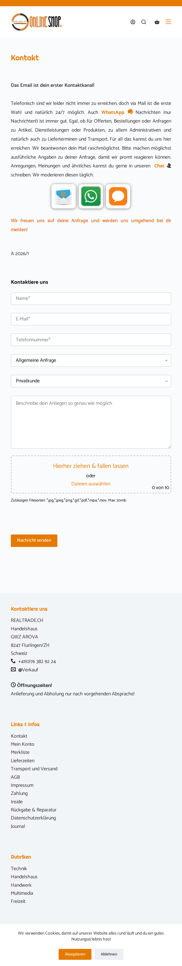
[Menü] (168, 22)
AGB (15, 777)
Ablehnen (109, 954)
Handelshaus (24, 877)
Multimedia (22, 893)
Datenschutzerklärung (33, 818)
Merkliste (20, 752)
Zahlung (19, 793)
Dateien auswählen (90, 484)
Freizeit (18, 901)
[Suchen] (143, 22)
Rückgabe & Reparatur (33, 810)
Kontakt (19, 736)
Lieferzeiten (22, 761)
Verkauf (30, 670)
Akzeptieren (75, 954)
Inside (17, 802)
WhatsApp (117, 112)
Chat (159, 166)
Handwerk (21, 885)
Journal (18, 826)
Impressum (22, 785)
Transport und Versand (34, 769)
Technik (19, 869)
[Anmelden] (133, 22)
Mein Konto (22, 744)
